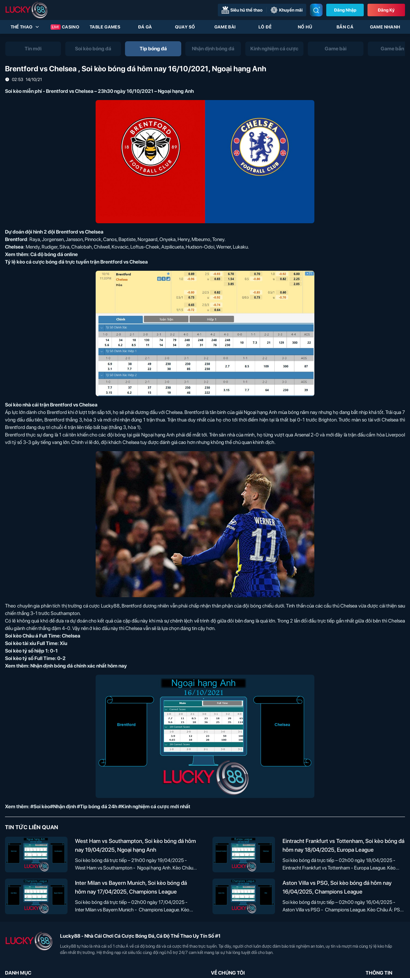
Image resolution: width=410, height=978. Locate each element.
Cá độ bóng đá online (54, 254)
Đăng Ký (386, 10)
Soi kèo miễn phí (23, 91)
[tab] (33, 48)
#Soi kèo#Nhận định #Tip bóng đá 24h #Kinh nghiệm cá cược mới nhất (110, 806)
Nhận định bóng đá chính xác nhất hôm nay (78, 666)
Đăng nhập (345, 10)
